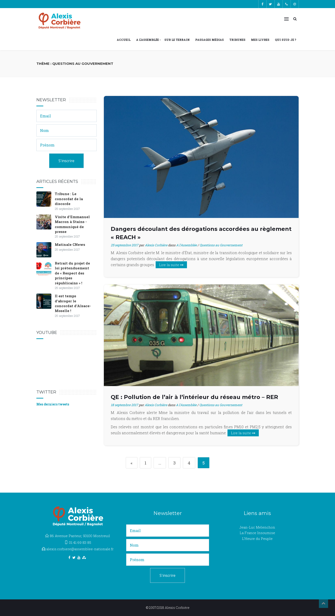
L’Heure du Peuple (257, 538)
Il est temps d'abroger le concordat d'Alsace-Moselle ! (73, 303)
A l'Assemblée (186, 245)
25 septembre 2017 (124, 245)
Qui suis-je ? (285, 40)
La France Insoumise (257, 532)
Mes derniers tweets (52, 404)
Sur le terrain (177, 40)
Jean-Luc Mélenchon (257, 527)
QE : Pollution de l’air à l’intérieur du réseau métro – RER (194, 397)
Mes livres (260, 40)
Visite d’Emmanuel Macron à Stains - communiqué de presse (72, 224)
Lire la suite (171, 264)
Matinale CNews (70, 244)
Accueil (124, 40)
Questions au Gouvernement (221, 245)
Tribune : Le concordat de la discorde (69, 198)
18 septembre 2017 (124, 405)
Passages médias (209, 40)
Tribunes (237, 40)
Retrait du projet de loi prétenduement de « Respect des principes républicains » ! (72, 273)
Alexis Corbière (156, 245)
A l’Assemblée (147, 40)
